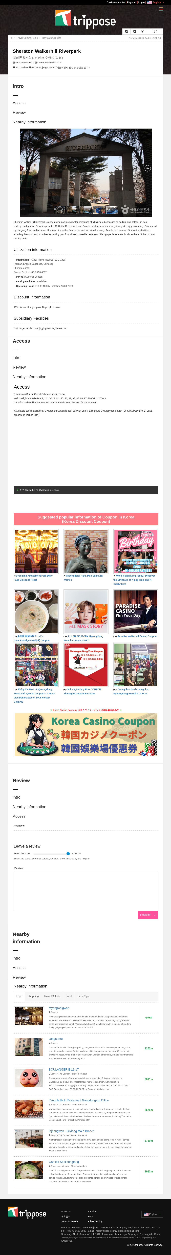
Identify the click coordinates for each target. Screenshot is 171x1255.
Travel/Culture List (51, 38)
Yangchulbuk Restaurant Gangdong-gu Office (79, 1100)
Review (19, 112)
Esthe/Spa (83, 996)
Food (19, 996)
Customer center (116, 2)
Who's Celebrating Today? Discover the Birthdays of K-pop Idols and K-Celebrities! (134, 579)
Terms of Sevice (69, 1221)
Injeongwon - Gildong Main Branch (71, 1131)
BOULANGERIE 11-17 (64, 1069)
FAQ (90, 1216)
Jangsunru (56, 1038)
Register (131, 2)
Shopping (33, 996)
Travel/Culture (52, 996)
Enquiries (93, 1211)
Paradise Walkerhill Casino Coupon (137, 636)
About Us (66, 1211)
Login (141, 2)
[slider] (68, 853)
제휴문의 (65, 1216)
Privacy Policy (95, 1221)
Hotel (68, 996)
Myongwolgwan (59, 1008)
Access (19, 103)
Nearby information (29, 122)
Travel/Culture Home (27, 38)
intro (17, 357)
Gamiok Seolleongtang (64, 1162)
